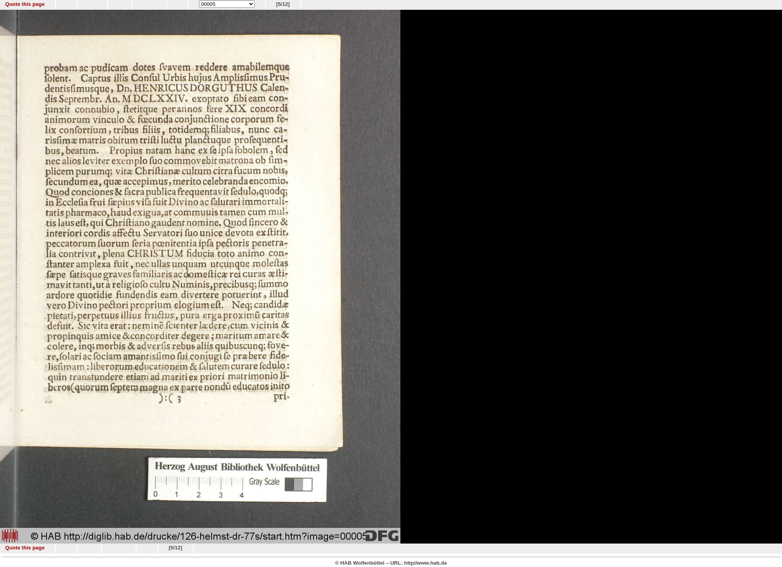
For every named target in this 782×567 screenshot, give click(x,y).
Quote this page (25, 4)
